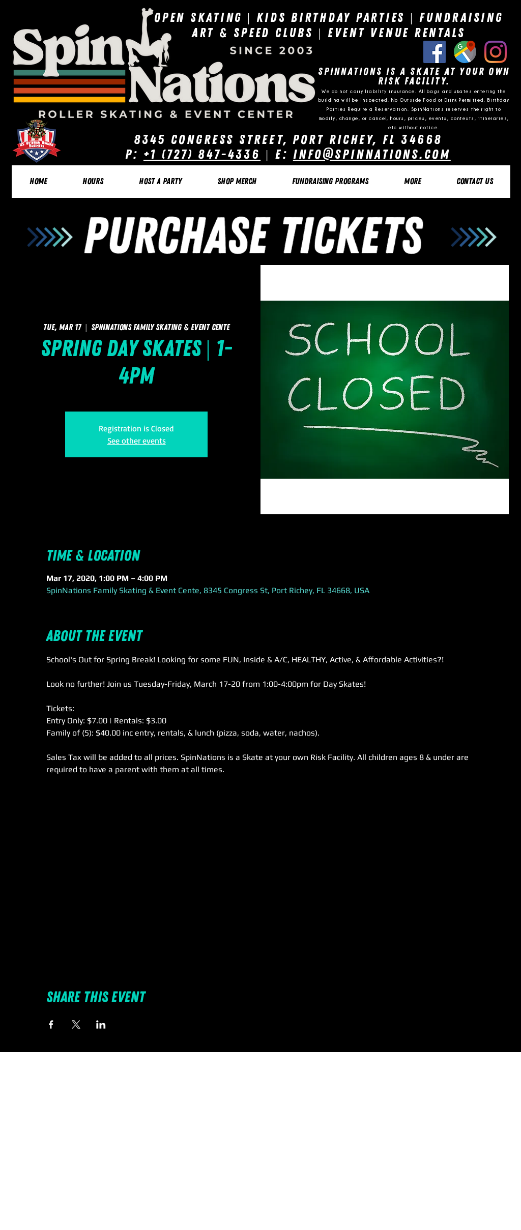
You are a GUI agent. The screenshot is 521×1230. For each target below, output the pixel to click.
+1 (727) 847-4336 (201, 154)
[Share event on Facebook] (51, 1024)
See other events (136, 440)
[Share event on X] (76, 1024)
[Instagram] (495, 52)
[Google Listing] (465, 52)
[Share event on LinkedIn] (101, 1024)
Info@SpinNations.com (372, 154)
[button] (92, 181)
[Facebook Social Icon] (434, 52)
